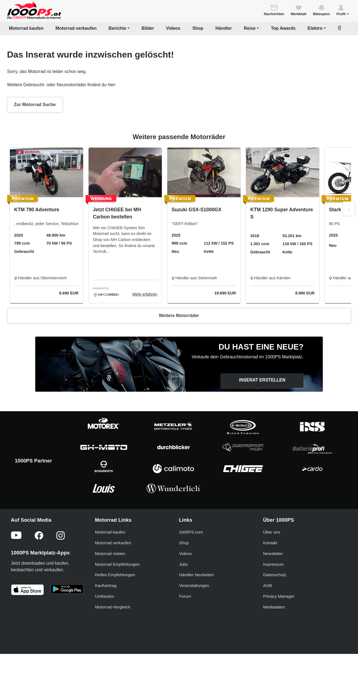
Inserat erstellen (262, 380)
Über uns (271, 532)
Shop (197, 28)
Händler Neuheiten (196, 574)
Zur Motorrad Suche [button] (35, 104)
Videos (173, 28)
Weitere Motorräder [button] (179, 315)
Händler (223, 28)
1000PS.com (191, 532)
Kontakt (270, 542)
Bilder (147, 28)
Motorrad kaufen (26, 28)
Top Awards (283, 28)
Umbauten (104, 596)
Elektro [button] (315, 28)
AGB (267, 585)
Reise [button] (250, 28)
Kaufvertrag (106, 585)
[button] (342, 9)
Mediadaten (274, 607)
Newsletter (273, 553)
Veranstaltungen (194, 585)
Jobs (183, 564)
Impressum (273, 564)
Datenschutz (274, 574)
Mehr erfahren (144, 294)
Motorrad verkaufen (76, 28)
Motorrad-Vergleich (112, 607)
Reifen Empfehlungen (115, 574)
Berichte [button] (117, 28)
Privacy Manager (278, 596)
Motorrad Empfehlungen (117, 564)
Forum (185, 596)
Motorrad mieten (110, 553)
